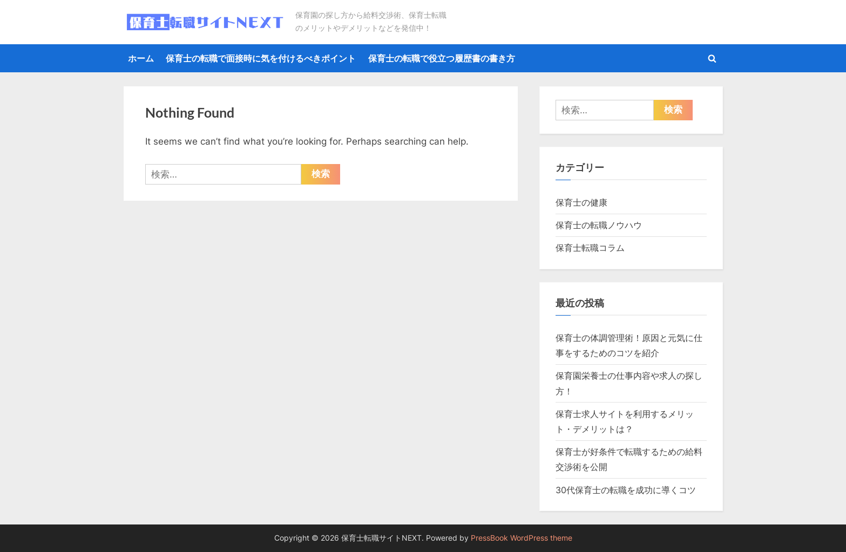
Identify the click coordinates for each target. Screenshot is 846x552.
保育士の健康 (581, 202)
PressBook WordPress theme (521, 538)
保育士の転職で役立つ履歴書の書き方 (441, 58)
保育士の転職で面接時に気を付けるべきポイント (261, 58)
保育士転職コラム (590, 247)
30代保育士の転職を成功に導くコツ (626, 490)
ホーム (141, 58)
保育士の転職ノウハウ (599, 225)
